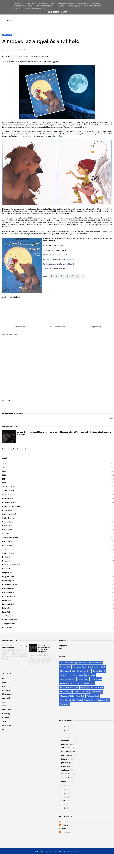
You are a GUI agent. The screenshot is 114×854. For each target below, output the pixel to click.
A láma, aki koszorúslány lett (54, 269)
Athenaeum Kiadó (9, 502)
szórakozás (6, 710)
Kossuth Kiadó (7, 561)
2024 (4, 479)
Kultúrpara (65, 832)
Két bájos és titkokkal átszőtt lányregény (58, 259)
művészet (6, 698)
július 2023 (65, 759)
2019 (63, 797)
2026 (63, 726)
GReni (8, 50)
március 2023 (66, 774)
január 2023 (65, 781)
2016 (63, 808)
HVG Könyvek (7, 541)
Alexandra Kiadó (8, 494)
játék (4, 682)
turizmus (5, 717)
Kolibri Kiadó (7, 557)
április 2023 (65, 770)
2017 (63, 804)
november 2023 (67, 744)
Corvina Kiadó (7, 522)
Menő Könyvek (8, 588)
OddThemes (49, 851)
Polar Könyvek (7, 608)
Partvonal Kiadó (8, 604)
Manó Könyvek (8, 580)
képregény (6, 690)
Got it (64, 12)
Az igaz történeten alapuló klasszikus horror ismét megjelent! (37, 433)
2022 (4, 471)
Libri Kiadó (6, 569)
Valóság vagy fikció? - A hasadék (15, 449)
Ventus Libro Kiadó (9, 620)
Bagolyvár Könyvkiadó (11, 506)
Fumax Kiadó (7, 529)
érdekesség (6, 725)
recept (4, 702)
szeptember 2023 (68, 751)
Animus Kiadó (7, 498)
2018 (63, 801)
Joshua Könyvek (8, 553)
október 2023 (66, 748)
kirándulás (6, 686)
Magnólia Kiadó (8, 573)
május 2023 (65, 766)
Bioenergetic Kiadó (9, 510)
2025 (4, 483)
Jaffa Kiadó (6, 549)
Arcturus (64, 821)
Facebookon (60, 255)
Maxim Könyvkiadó (9, 584)
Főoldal (62, 649)
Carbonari (65, 825)
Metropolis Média (9, 592)
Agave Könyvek (8, 490)
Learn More (53, 12)
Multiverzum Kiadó (9, 596)
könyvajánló (7, 694)
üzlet (4, 729)
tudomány (6, 714)
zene (4, 721)
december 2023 (67, 740)
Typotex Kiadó (8, 616)
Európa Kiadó (7, 526)
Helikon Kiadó (7, 545)
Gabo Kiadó (6, 533)
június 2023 (65, 763)
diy (3, 678)
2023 (4, 475)
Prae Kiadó (6, 612)
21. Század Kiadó (8, 487)
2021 (4, 467)
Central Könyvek (8, 518)
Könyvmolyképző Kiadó (11, 565)
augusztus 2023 (67, 755)
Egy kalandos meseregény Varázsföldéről (58, 264)
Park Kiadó (6, 600)
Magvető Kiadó (8, 576)
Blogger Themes (72, 851)
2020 (4, 463)
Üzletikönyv (7, 627)
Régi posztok (64, 646)
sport (4, 706)
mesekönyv (7, 34)
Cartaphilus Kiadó (9, 514)
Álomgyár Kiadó (8, 623)
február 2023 (66, 777)
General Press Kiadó (10, 537)
